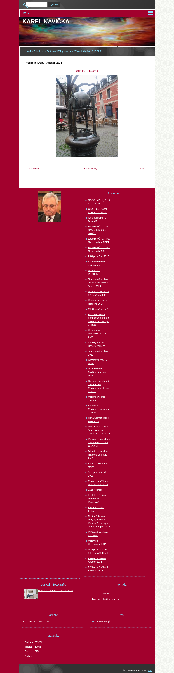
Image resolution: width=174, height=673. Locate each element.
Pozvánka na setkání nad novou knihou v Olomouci (99, 442)
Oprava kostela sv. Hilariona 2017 (97, 302)
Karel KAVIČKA (45, 21)
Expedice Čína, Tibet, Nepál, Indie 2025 (99, 249)
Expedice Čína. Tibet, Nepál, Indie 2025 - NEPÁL (99, 230)
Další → (144, 168)
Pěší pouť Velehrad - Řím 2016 (98, 534)
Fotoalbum (38, 51)
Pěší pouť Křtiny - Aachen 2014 (63, 51)
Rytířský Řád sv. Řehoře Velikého (96, 344)
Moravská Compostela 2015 (97, 542)
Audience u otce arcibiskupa (96, 263)
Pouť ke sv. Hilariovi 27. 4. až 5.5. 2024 (98, 293)
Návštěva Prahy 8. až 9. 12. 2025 (99, 202)
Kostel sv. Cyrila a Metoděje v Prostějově (97, 498)
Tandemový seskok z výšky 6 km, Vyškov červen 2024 (99, 283)
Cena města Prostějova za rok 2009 (97, 333)
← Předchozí (32, 168)
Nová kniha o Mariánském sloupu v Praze (99, 372)
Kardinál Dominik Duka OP (97, 219)
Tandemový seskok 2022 (98, 353)
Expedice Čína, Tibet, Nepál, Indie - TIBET (99, 240)
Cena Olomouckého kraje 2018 (98, 419)
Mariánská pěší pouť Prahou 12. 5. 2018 (98, 483)
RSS (150, 670)
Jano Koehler (95, 490)
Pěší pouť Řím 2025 (98, 256)
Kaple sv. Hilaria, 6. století (98, 465)
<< (24, 621)
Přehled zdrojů (102, 621)
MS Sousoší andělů (98, 309)
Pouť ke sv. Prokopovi (94, 272)
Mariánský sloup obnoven (96, 398)
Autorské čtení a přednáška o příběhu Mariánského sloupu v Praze (98, 319)
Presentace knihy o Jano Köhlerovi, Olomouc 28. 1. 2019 (99, 430)
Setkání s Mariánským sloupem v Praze (99, 409)
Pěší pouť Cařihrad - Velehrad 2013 (98, 569)
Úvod (28, 51)
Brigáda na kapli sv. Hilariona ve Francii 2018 (98, 454)
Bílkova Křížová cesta (96, 509)
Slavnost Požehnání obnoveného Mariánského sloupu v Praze (98, 386)
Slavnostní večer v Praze (97, 362)
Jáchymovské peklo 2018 (98, 474)
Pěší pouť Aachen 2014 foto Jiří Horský (98, 551)
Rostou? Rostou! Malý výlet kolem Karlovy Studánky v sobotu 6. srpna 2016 (99, 521)
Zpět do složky (89, 168)
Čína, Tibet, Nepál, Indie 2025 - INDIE (97, 211)
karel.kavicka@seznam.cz (105, 599)
